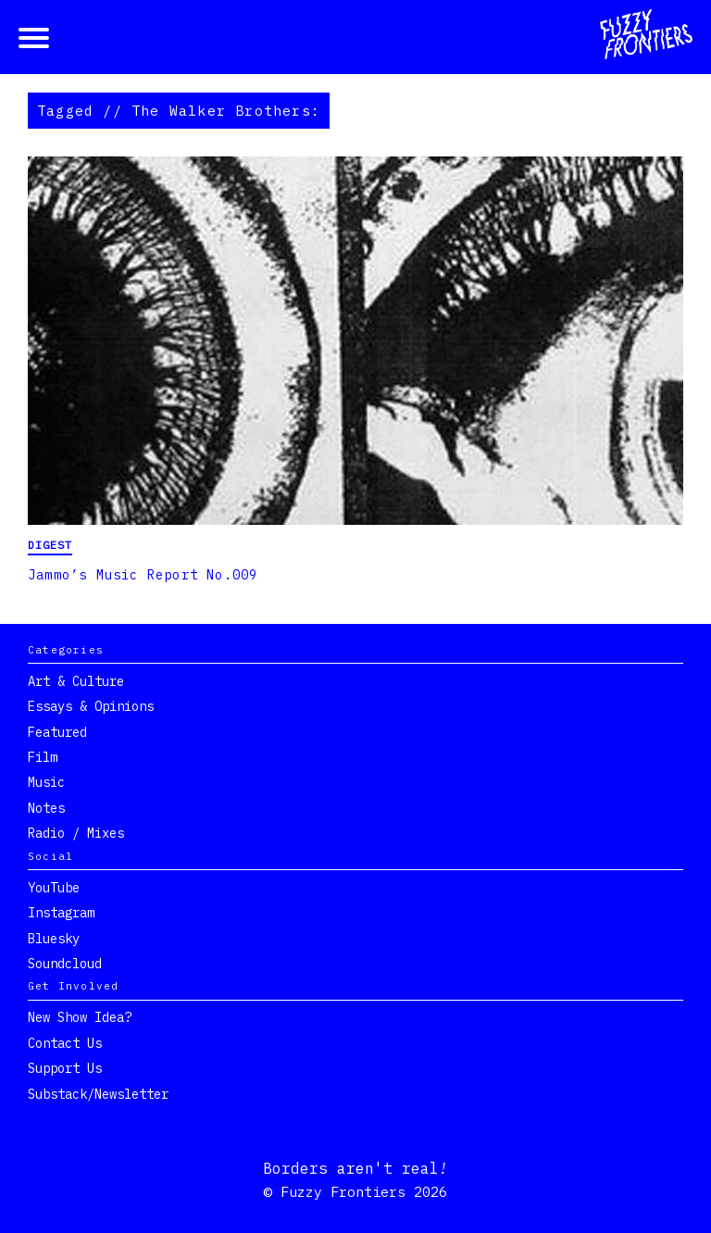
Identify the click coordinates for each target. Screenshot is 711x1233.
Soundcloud (65, 963)
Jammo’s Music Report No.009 (142, 575)
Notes (46, 808)
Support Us (65, 1068)
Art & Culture (76, 681)
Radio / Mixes (76, 833)
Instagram (61, 912)
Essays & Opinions (91, 706)
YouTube (54, 887)
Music (46, 782)
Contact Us (65, 1043)
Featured (57, 732)
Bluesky (54, 938)
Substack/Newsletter (98, 1094)
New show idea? (79, 1017)
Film (42, 757)
